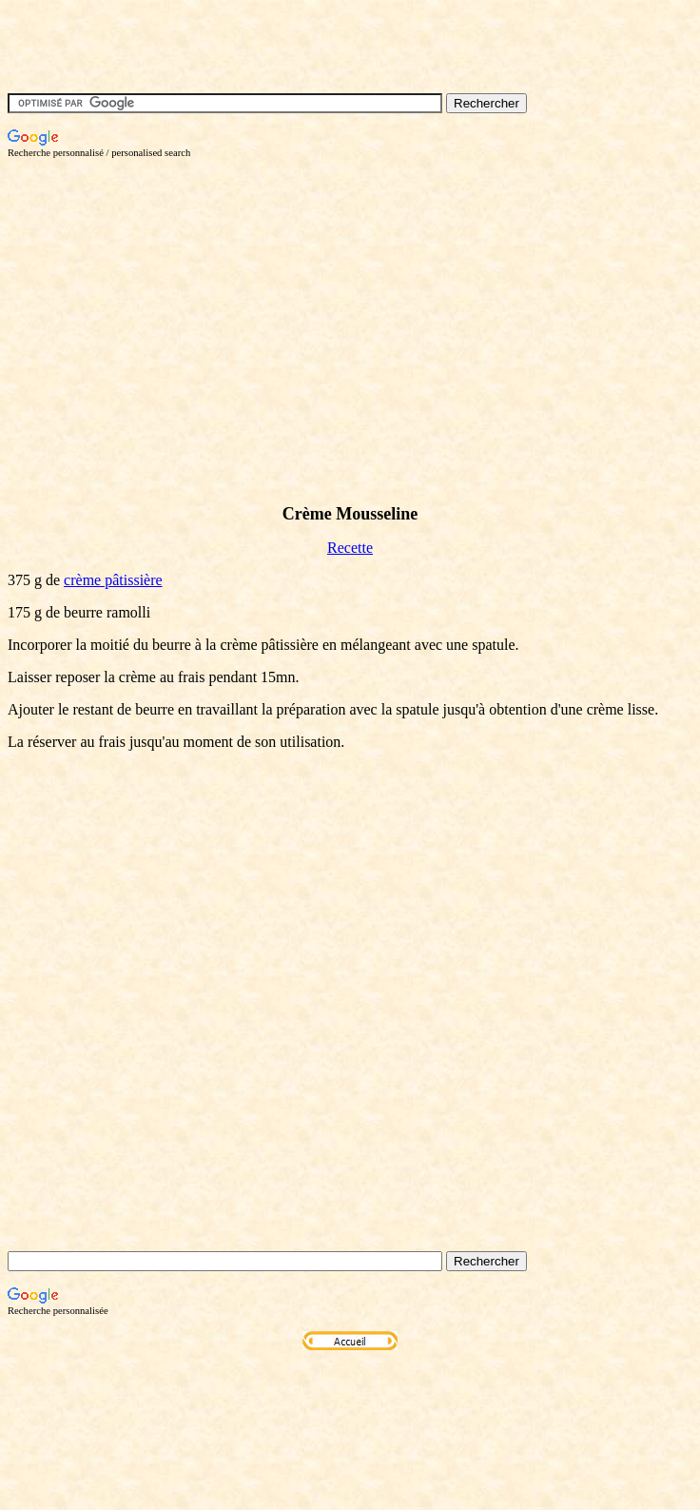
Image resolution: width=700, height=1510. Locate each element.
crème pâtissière (113, 580)
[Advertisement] (300, 291)
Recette (350, 547)
